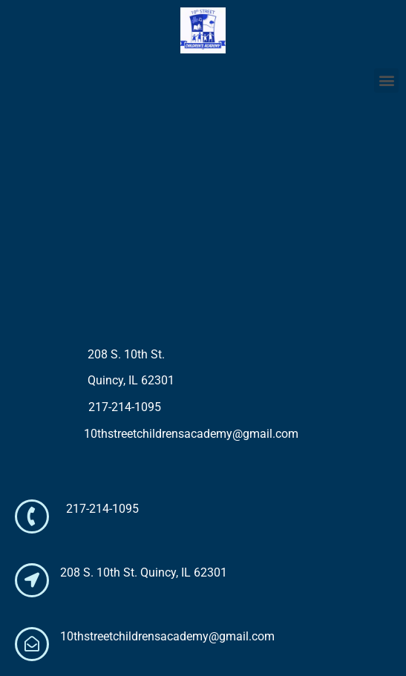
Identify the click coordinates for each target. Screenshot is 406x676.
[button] (386, 80)
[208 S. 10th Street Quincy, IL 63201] (203, 219)
